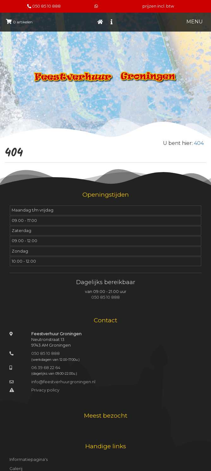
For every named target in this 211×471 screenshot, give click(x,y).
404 (199, 143)
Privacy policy (45, 390)
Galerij (15, 468)
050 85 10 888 (46, 6)
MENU (194, 22)
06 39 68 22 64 (45, 367)
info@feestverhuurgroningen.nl (63, 381)
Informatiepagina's (28, 459)
